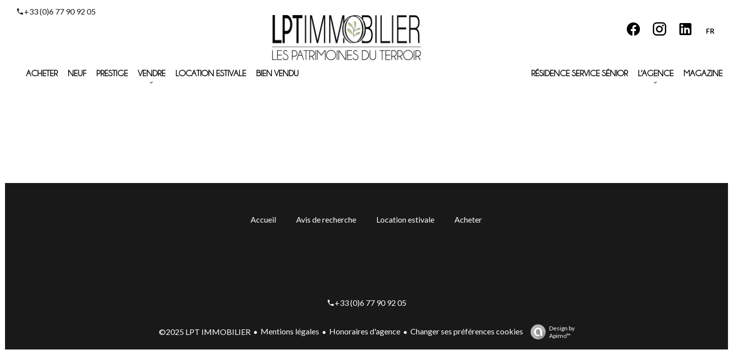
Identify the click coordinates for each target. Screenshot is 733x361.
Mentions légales (290, 331)
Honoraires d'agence (364, 331)
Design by (550, 331)
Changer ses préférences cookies (466, 331)
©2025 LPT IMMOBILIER (205, 331)
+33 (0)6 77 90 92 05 (60, 11)
